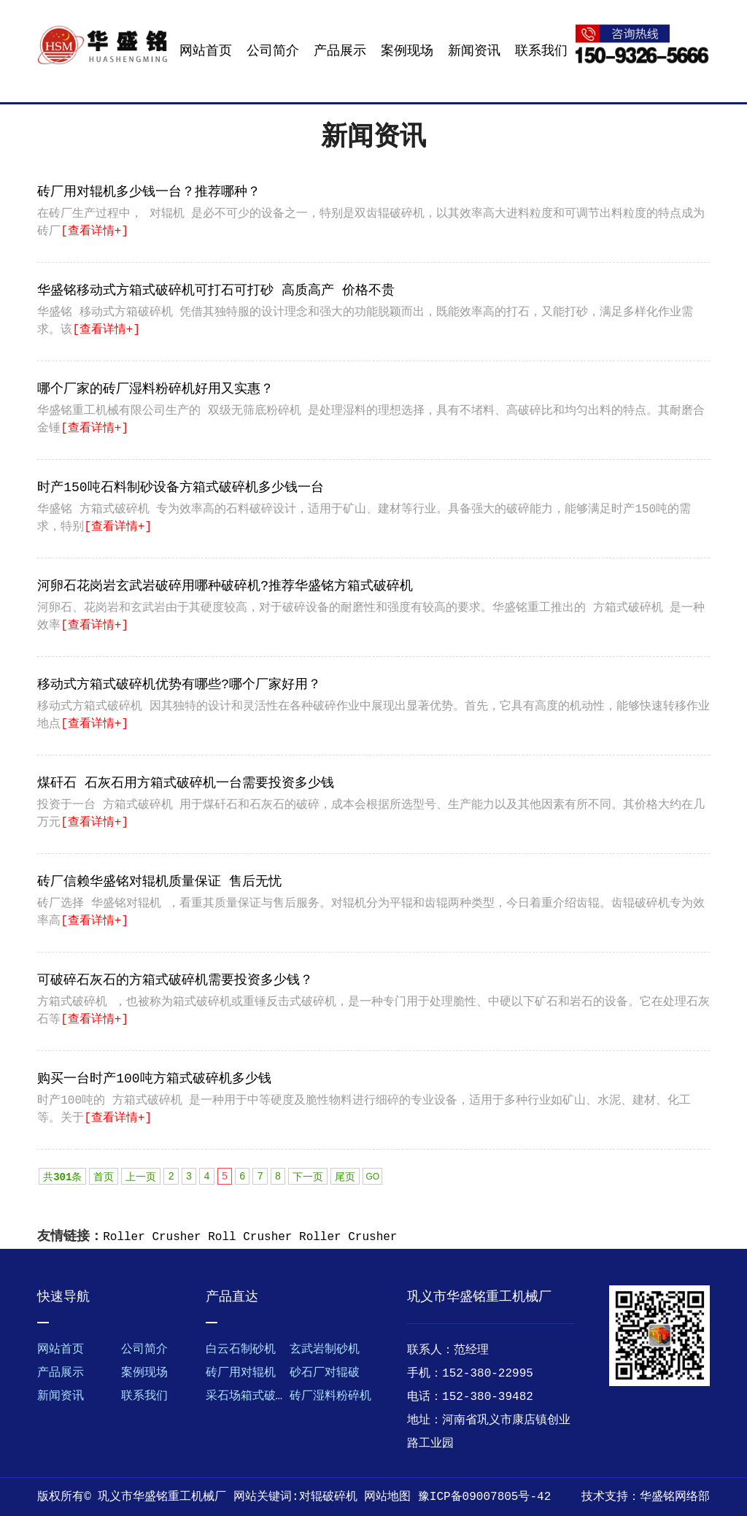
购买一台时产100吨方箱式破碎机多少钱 (154, 1078)
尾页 (345, 1177)
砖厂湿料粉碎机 (330, 1396)
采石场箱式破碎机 (252, 1396)
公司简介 (273, 51)
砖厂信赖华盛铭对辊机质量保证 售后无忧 (159, 881)
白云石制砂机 (241, 1349)
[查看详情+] (94, 231)
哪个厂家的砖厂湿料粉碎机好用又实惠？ (155, 389)
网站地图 (387, 1497)
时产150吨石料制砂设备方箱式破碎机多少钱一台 (180, 487)
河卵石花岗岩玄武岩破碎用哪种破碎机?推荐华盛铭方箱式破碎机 (225, 586)
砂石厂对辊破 (325, 1373)
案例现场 (407, 51)
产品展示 (340, 51)
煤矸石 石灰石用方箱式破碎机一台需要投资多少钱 (185, 783)
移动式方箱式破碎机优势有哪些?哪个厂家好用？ (179, 684)
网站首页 (205, 51)
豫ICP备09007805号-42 (484, 1497)
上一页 (140, 1177)
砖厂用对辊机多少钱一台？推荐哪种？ (148, 192)
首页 (103, 1177)
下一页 (308, 1177)
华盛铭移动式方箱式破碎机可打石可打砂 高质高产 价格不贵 (216, 290)
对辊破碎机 (328, 1497)
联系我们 (541, 51)
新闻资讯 (474, 51)
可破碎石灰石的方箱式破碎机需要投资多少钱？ (175, 980)
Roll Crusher (250, 1237)
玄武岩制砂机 (325, 1349)
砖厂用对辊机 (241, 1373)
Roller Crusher (152, 1237)
